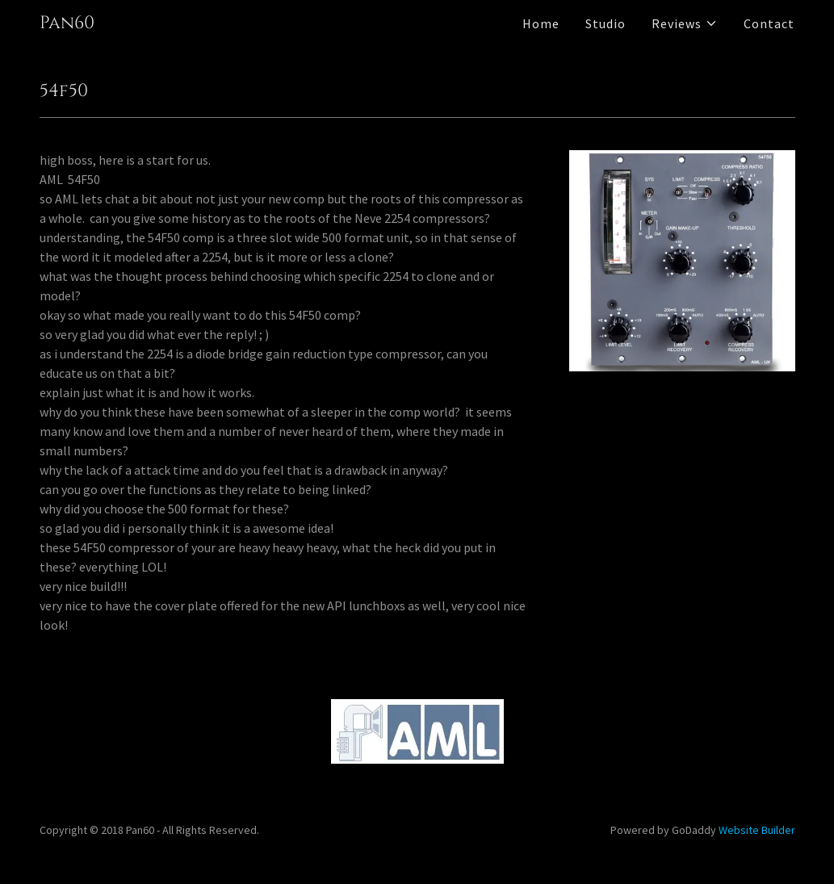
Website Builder (757, 830)
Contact (769, 23)
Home (540, 23)
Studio (605, 23)
